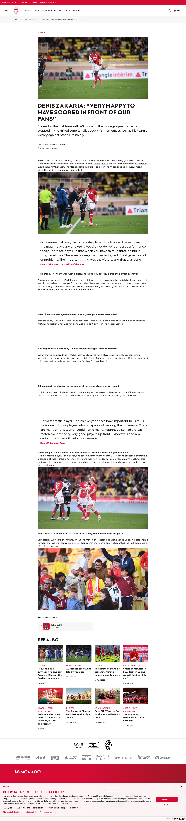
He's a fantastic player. (50, 456)
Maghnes (136, 459)
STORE (34, 2)
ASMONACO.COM (9, 2)
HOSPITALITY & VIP (48, 2)
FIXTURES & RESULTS (51, 10)
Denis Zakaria (101, 163)
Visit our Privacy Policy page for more (41, 812)
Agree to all (166, 799)
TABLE (67, 10)
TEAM (36, 10)
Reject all (166, 805)
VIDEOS (76, 10)
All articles (29, 19)
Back (41, 32)
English (7, 787)
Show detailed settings (12, 812)
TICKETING (24, 2)
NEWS (28, 10)
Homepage (18, 19)
